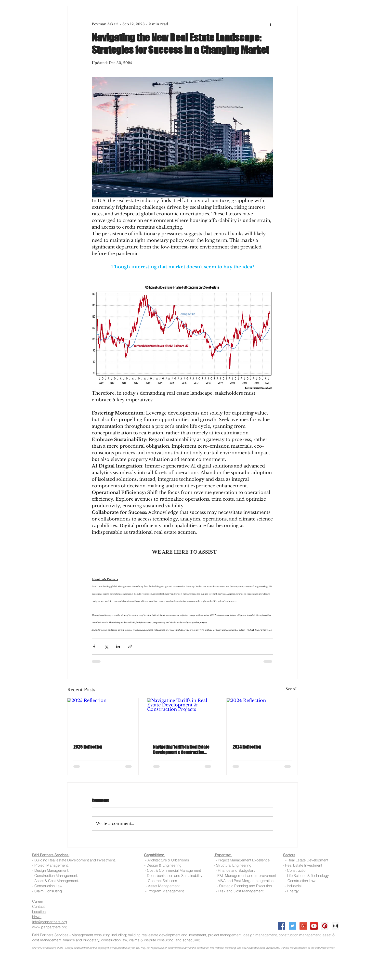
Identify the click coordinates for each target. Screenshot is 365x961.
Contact (38, 906)
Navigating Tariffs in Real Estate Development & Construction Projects (181, 749)
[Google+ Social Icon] (303, 926)
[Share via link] (130, 646)
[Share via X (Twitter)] (106, 646)
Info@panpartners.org (49, 922)
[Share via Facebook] (94, 646)
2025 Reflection (87, 747)
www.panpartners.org (49, 927)
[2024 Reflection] (262, 718)
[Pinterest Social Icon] (324, 926)
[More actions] (270, 24)
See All (292, 689)
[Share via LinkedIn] (118, 646)
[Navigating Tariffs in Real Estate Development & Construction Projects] (182, 718)
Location (39, 911)
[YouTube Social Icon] (314, 926)
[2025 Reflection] (102, 718)
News (36, 916)
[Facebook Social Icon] (281, 926)
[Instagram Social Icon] (335, 926)
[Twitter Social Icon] (292, 926)
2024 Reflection (247, 747)
